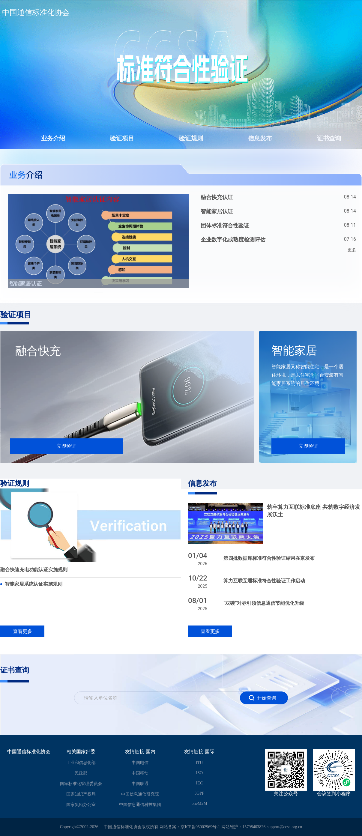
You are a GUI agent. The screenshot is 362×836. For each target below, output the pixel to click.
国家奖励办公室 (81, 804)
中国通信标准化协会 (36, 12)
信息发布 (260, 138)
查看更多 (22, 631)
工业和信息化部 (81, 762)
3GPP (199, 793)
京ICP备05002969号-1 (200, 827)
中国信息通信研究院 (140, 794)
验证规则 (191, 138)
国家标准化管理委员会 (81, 783)
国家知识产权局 (81, 794)
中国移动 (140, 773)
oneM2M (199, 803)
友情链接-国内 (140, 751)
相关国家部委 (81, 751)
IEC (199, 783)
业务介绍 (53, 138)
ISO (199, 773)
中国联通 (140, 783)
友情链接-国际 (199, 751)
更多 (352, 249)
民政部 (81, 773)
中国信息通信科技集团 (140, 804)
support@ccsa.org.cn (284, 827)
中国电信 (140, 762)
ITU (199, 762)
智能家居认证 (25, 283)
